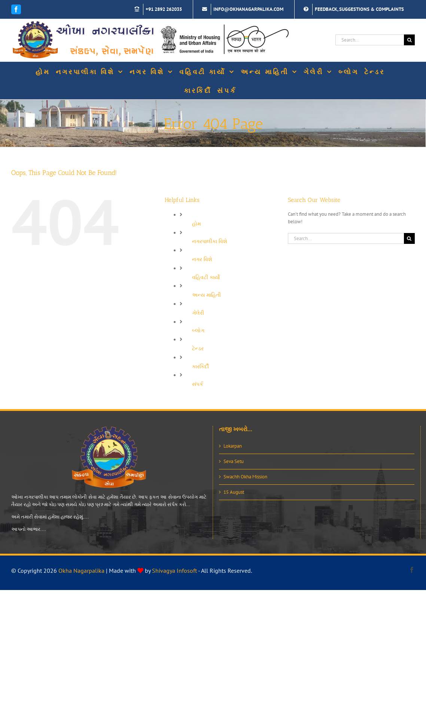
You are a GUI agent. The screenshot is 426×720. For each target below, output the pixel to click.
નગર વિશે (202, 259)
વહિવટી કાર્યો (206, 277)
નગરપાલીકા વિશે (209, 241)
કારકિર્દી (200, 366)
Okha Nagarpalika (81, 570)
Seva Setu (233, 461)
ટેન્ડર (198, 348)
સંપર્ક (197, 384)
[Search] (409, 39)
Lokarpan (232, 446)
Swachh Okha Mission (245, 477)
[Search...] (369, 39)
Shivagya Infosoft (174, 570)
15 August (233, 492)
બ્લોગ (198, 330)
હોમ (196, 223)
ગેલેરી (198, 312)
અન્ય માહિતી (206, 294)
